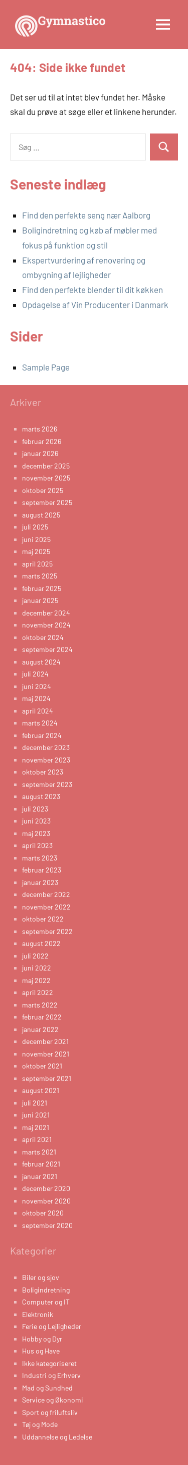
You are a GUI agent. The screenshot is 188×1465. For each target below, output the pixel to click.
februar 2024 (42, 735)
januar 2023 (40, 882)
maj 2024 (36, 698)
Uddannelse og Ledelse (57, 1436)
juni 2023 (36, 820)
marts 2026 (39, 428)
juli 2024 (35, 674)
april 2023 (37, 845)
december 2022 (46, 894)
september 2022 (47, 931)
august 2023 (41, 796)
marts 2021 (39, 1152)
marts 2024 (40, 722)
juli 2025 (35, 526)
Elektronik (37, 1314)
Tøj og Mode (40, 1424)
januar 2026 (40, 453)
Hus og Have (41, 1350)
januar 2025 (40, 600)
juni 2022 (36, 968)
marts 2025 (39, 576)
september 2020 (47, 1225)
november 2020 (46, 1200)
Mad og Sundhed (47, 1388)
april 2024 (37, 710)
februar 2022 (42, 1016)
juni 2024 (36, 686)
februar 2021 (41, 1164)
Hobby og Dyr (42, 1338)
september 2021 (46, 1078)
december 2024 (46, 612)
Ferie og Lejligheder (51, 1326)
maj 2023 (36, 833)
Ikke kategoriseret (49, 1363)
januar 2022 (40, 1029)
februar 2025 (41, 588)
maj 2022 (36, 980)
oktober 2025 (42, 490)
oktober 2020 (43, 1212)
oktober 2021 (42, 1066)
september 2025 (47, 502)
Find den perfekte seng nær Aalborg (86, 215)
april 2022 (37, 992)
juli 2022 (35, 956)
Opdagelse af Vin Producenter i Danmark (95, 305)
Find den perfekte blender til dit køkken (92, 289)
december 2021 (45, 1041)
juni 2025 (36, 539)
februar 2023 (41, 870)
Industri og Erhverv (51, 1375)
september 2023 (47, 784)
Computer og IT (46, 1302)
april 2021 (37, 1139)
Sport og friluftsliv (50, 1412)
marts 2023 (39, 858)
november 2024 (46, 624)
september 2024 (47, 649)
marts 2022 (40, 1004)
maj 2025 (36, 551)
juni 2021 (36, 1114)
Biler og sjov (40, 1277)
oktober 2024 (43, 637)
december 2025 (46, 466)
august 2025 (41, 514)
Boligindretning (46, 1290)
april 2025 (37, 564)
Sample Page (46, 367)
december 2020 (46, 1188)
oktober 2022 (43, 918)
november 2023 (46, 760)
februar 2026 (41, 441)
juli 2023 (35, 808)
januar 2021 (39, 1176)
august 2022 (41, 943)
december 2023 (46, 747)
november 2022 (46, 906)
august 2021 (40, 1090)
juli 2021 (34, 1102)
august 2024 (41, 662)
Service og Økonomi (52, 1400)
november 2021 (45, 1054)
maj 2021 (35, 1127)
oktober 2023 (42, 772)
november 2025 (46, 478)
